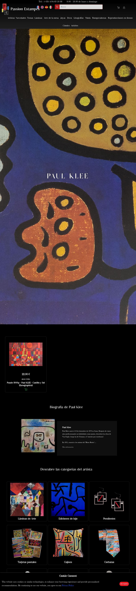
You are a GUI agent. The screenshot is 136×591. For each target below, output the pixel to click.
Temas (30, 18)
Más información (68, 447)
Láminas (38, 18)
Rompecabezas (99, 18)
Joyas (62, 18)
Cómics (66, 26)
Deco (69, 18)
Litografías (79, 18)
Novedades (21, 18)
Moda (88, 18)
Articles (74, 26)
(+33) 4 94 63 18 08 (53, 2)
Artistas (11, 18)
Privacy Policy (68, 586)
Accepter (124, 584)
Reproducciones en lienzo (120, 18)
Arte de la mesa (51, 18)
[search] (81, 6)
